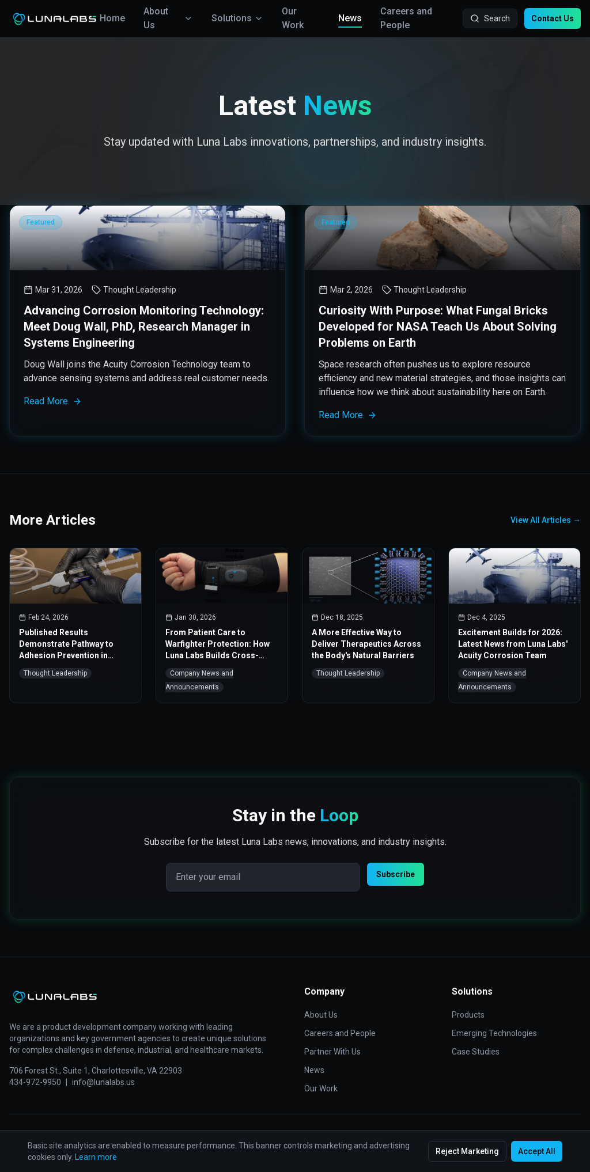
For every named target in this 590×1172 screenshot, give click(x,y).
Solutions (237, 18)
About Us (168, 18)
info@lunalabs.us (103, 1082)
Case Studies (476, 1051)
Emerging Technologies (494, 1033)
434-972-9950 (35, 1082)
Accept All (536, 1151)
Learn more (96, 1157)
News (350, 19)
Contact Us (552, 18)
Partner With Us (332, 1051)
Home (112, 18)
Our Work (293, 18)
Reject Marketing (467, 1151)
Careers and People (406, 18)
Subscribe (395, 874)
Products (468, 1014)
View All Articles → (545, 520)
